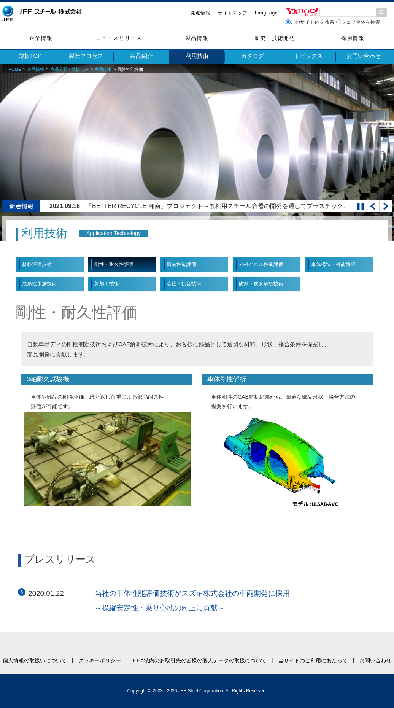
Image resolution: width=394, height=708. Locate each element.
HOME (14, 69)
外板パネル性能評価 (261, 264)
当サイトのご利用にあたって (313, 660)
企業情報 (40, 38)
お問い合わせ (363, 56)
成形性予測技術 (39, 283)
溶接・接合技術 (184, 283)
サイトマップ (232, 13)
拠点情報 (200, 13)
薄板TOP (30, 56)
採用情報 (352, 38)
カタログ (252, 56)
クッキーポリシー (99, 660)
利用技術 (197, 56)
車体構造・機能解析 (333, 264)
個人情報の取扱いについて (35, 660)
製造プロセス (86, 56)
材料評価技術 (37, 264)
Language (266, 13)
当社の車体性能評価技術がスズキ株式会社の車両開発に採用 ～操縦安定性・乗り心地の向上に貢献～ (192, 600)
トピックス (308, 56)
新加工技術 (106, 283)
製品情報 (196, 38)
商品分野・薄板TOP (70, 69)
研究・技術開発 (275, 38)
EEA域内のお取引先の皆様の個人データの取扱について (199, 660)
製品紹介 (141, 56)
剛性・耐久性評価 (114, 264)
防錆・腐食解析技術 (261, 283)
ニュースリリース (118, 38)
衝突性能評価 (181, 264)
